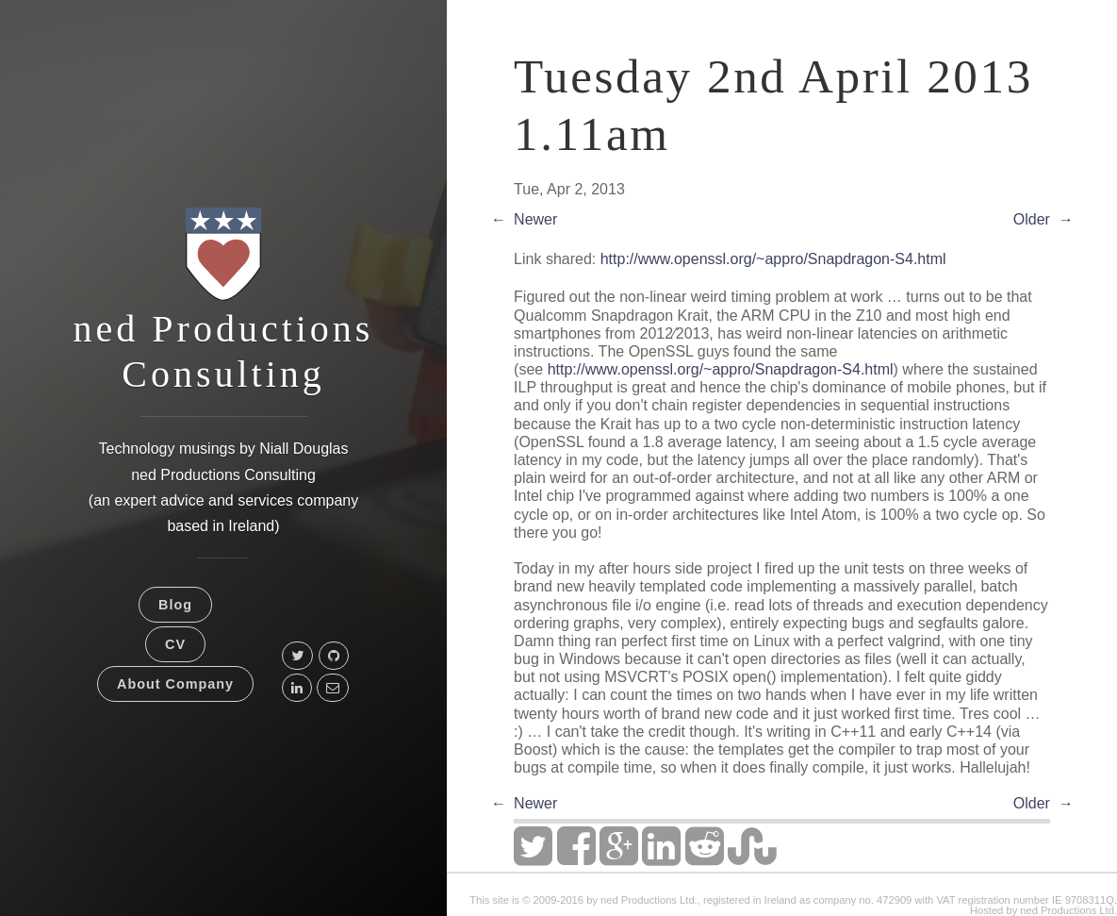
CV (175, 644)
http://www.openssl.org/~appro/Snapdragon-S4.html (773, 259)
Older (1031, 219)
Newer (535, 219)
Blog (175, 604)
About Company (175, 683)
